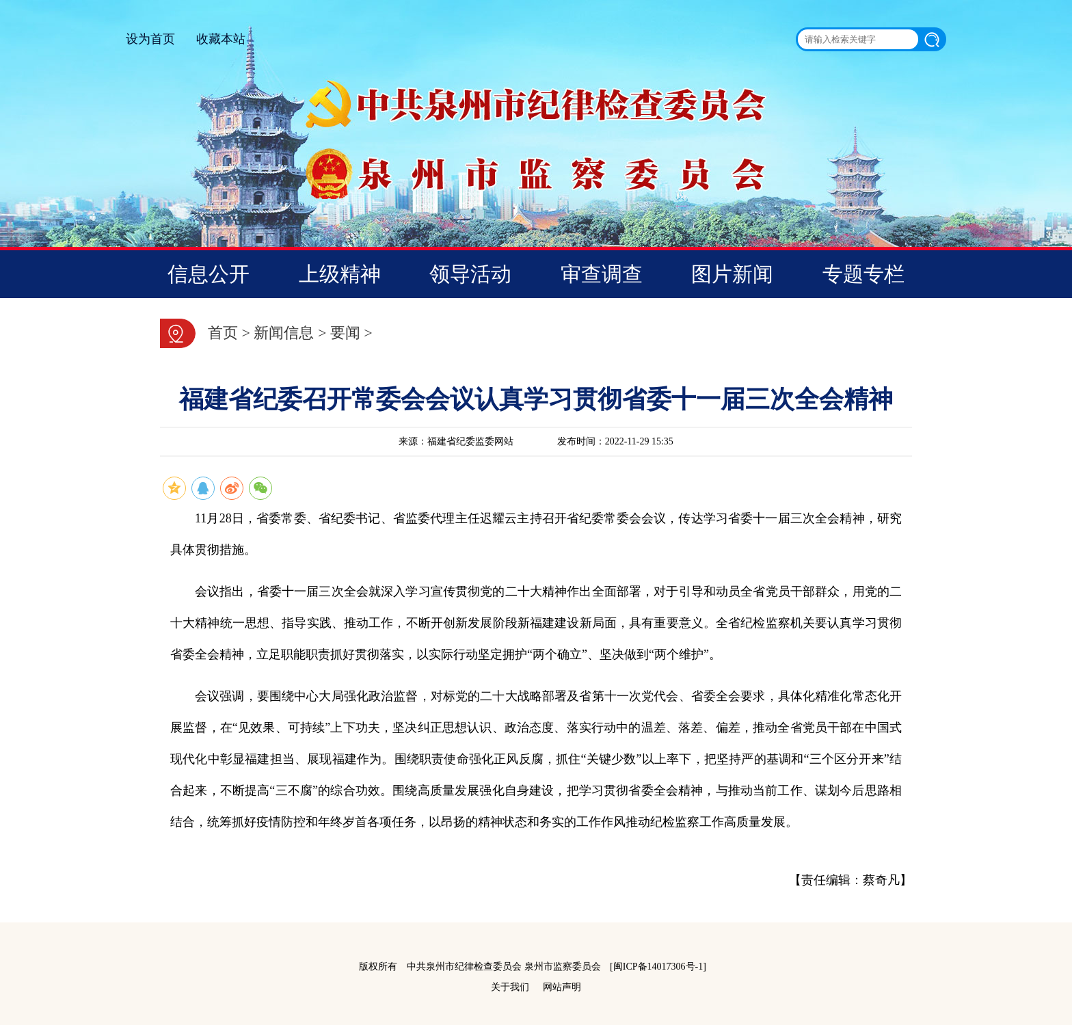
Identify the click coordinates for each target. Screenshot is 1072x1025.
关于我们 (510, 987)
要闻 (345, 332)
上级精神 (340, 274)
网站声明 (562, 987)
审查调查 (602, 274)
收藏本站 (220, 39)
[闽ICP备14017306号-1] (658, 966)
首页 (223, 332)
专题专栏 (863, 274)
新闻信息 (284, 332)
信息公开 (209, 274)
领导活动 (470, 274)
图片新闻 (732, 274)
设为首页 (150, 39)
